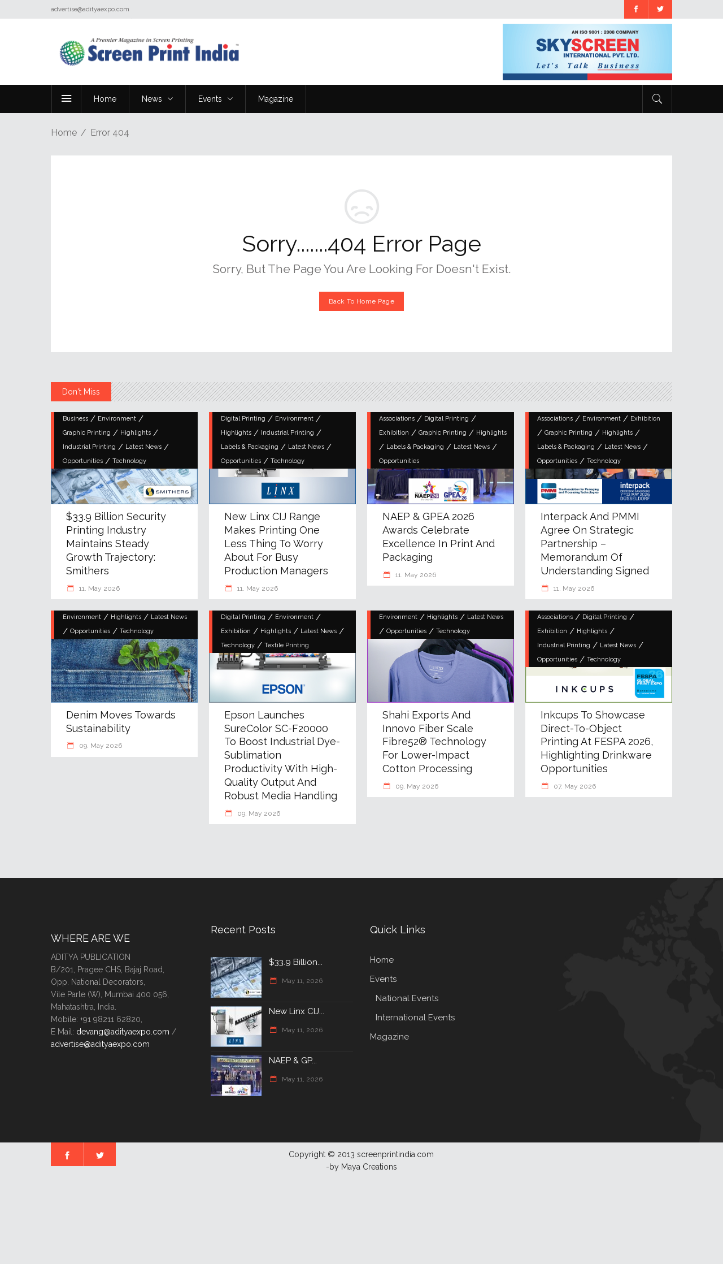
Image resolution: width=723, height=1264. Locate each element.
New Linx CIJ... (296, 1011)
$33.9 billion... (296, 962)
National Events (407, 998)
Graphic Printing (87, 432)
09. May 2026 (99, 746)
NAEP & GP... (293, 1060)
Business (75, 418)
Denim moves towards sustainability (121, 721)
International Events (415, 1017)
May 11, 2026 (301, 981)
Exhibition (394, 432)
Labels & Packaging (249, 447)
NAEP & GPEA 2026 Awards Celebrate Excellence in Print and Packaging (438, 536)
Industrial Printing (89, 447)
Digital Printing (243, 418)
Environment (117, 418)
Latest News (143, 447)
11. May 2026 (98, 588)
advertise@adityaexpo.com (100, 1044)
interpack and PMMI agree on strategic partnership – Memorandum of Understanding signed (595, 543)
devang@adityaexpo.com (122, 1031)
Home (64, 132)
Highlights (135, 432)
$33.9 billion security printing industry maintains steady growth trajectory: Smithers (116, 543)
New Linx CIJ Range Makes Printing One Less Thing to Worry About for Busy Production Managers (276, 543)
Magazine (389, 1037)
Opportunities (83, 461)
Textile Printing (286, 645)
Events (383, 979)
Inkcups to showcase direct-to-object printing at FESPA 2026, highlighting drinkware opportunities (597, 742)
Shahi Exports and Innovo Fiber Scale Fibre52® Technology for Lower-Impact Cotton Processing (434, 742)
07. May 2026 (574, 786)
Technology (129, 461)
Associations (397, 418)
